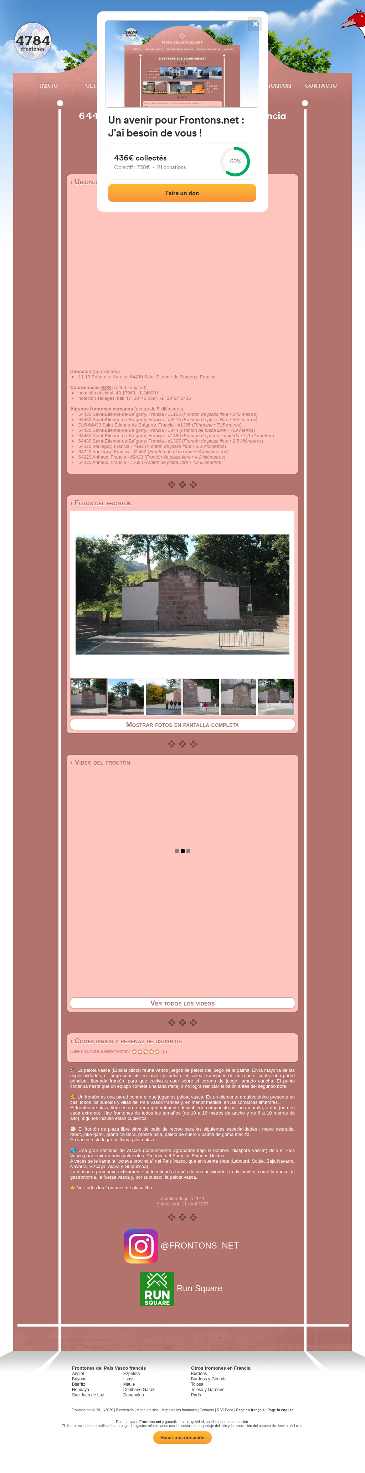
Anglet (78, 1373)
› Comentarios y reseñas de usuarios (126, 1041)
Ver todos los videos (182, 1003)
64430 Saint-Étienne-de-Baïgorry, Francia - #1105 (129, 414)
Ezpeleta (131, 1373)
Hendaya (80, 1389)
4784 (33, 40)
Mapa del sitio (148, 1410)
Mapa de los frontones (179, 1410)
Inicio (49, 85)
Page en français (250, 1410)
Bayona (79, 1378)
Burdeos (199, 1373)
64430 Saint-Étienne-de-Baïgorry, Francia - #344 (128, 430)
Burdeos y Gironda (209, 1378)
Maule (129, 1384)
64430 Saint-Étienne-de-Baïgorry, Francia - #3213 (129, 419)
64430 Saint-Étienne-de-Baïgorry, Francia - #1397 (129, 441)
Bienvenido (124, 1410)
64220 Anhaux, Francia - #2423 (110, 457)
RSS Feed (225, 1410)
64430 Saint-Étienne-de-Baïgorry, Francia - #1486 (129, 435)
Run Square (182, 1288)
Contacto (318, 85)
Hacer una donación (182, 1437)
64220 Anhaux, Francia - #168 (109, 462)
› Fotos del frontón (101, 503)
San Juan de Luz (88, 1394)
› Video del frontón (100, 762)
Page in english (280, 1410)
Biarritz (78, 1384)
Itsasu (129, 1378)
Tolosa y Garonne (208, 1389)
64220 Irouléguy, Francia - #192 (111, 446)
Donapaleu (133, 1394)
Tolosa (197, 1384)
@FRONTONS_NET (182, 1245)
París (196, 1394)
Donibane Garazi (139, 1389)
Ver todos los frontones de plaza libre (115, 1187)
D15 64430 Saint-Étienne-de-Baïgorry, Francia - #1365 (134, 425)
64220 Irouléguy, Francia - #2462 (112, 451)
